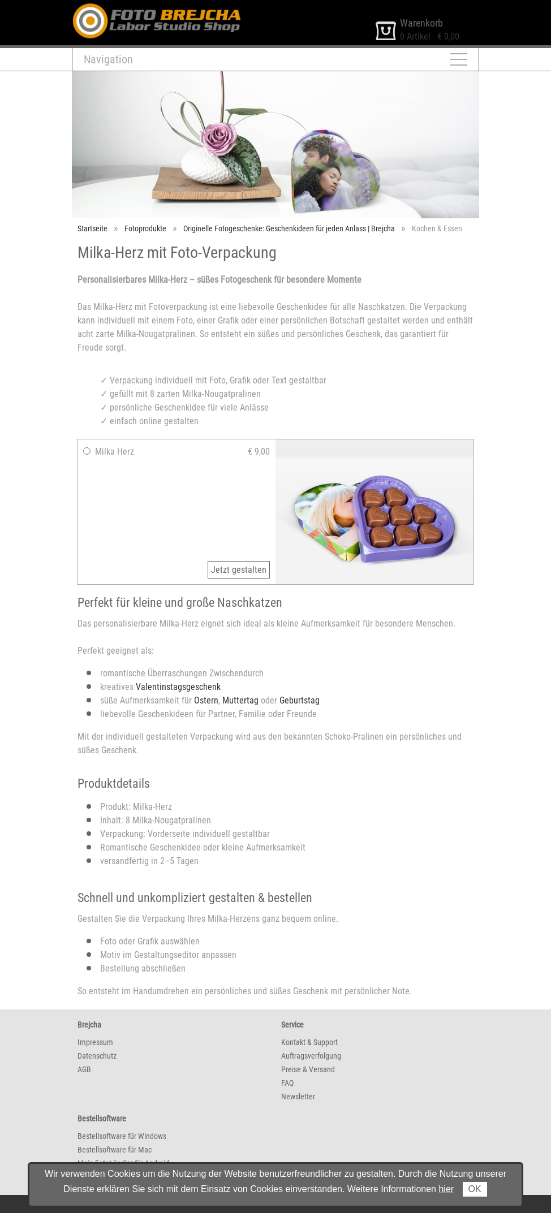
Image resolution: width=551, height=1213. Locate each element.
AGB (84, 1069)
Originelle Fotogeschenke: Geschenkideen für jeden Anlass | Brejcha (289, 228)
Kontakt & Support (309, 1042)
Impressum (95, 1042)
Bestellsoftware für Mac (115, 1149)
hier (446, 1189)
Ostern (206, 700)
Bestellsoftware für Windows (122, 1136)
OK (474, 1189)
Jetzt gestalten (238, 569)
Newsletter (298, 1096)
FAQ (287, 1082)
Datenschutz (97, 1055)
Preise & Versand (308, 1069)
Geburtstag (299, 700)
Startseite (92, 228)
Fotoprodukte (145, 228)
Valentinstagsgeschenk (178, 686)
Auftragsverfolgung (311, 1055)
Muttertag (240, 700)
